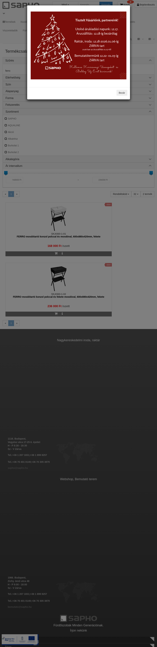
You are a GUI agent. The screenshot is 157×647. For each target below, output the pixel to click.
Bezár (122, 92)
